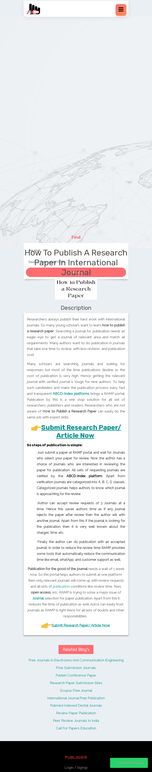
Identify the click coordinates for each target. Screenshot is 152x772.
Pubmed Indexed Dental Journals (76, 705)
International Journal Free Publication (76, 698)
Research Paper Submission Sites (76, 683)
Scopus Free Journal (76, 690)
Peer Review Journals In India (76, 721)
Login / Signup (76, 767)
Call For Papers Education (76, 728)
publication (61, 586)
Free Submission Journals (76, 668)
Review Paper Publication (76, 713)
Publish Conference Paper (76, 675)
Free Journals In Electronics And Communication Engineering (76, 660)
